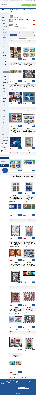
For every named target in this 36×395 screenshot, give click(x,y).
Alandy (3, 15)
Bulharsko (3, 27)
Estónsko (3, 30)
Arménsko (3, 20)
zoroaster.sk (4, 5)
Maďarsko (23, 9)
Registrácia (17, 382)
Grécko (3, 105)
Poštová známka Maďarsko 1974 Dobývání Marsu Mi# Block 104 (15, 131)
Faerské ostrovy (4, 32)
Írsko (3, 43)
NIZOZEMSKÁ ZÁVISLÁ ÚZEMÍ (5, 93)
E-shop (18, 390)
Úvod (10, 9)
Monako (3, 88)
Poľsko (3, 99)
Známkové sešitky (4, 147)
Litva (3, 52)
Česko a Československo (4, 134)
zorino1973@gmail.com (32, 383)
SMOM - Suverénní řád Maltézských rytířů (5, 124)
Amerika (3, 129)
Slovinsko (3, 110)
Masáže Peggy (18, 393)
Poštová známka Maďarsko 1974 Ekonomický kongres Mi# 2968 (29, 243)
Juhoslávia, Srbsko (4, 48)
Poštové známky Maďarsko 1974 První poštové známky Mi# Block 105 (29, 109)
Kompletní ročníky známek (4, 145)
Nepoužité (4, 58)
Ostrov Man (4, 98)
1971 (4, 67)
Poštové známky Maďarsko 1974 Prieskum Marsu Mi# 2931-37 (15, 86)
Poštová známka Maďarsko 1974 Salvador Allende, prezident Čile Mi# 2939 (15, 265)
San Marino (3, 107)
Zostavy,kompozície (4, 149)
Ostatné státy (4, 126)
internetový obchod (22, 390)
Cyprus (3, 49)
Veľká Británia (4, 120)
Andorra (3, 18)
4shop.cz (22, 391)
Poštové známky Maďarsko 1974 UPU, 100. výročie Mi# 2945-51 (29, 64)
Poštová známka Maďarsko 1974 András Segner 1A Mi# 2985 (15, 355)
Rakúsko (3, 102)
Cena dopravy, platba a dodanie (15, 0)
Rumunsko (3, 104)
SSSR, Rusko (4, 111)
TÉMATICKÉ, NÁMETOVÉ (5, 137)
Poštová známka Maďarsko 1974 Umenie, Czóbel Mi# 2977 (15, 287)
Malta (3, 85)
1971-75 (30, 9)
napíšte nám (3, 161)
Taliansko (3, 46)
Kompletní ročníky (5, 82)
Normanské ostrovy (5, 95)
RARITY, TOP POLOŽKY (3, 151)
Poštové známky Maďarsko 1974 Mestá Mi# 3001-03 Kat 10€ (15, 64)
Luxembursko (4, 55)
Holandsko (3, 91)
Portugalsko (4, 101)
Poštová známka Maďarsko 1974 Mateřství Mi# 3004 (15, 220)
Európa (3, 14)
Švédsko (3, 114)
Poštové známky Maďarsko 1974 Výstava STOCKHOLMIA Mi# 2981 (29, 176)
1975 (4, 73)
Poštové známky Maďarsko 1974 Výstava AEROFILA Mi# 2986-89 (29, 42)
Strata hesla (17, 383)
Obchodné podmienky (27, 0)
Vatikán (3, 119)
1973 (4, 70)
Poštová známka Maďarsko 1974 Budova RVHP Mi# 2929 (15, 332)
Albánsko (3, 17)
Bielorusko (3, 24)
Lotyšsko (3, 54)
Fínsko (3, 33)
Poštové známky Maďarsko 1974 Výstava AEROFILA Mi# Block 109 (15, 153)
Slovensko (3, 108)
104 (13, 378)
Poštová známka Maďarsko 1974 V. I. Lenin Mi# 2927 (29, 310)
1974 (32, 9)
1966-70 (5, 64)
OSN (3, 122)
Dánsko (3, 29)
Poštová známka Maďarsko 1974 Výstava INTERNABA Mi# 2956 (29, 198)
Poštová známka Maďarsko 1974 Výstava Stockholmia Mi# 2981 (15, 198)
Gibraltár (3, 39)
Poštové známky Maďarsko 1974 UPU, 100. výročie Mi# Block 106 (29, 86)
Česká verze (33, 0)
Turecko (3, 117)
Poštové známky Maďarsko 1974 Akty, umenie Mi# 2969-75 (15, 42)
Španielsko (3, 113)
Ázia (2, 130)
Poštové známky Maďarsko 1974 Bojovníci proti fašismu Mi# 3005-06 (15, 243)
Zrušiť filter (33, 35)
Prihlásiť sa (17, 381)
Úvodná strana (3, 9)
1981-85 (5, 76)
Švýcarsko (3, 116)
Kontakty (22, 0)
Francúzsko (3, 35)
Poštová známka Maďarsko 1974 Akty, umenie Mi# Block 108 (29, 131)
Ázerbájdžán (4, 21)
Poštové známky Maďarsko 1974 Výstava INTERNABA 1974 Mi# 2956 (15, 176)
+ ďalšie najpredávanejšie (22, 28)
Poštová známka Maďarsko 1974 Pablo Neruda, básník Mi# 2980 (29, 221)
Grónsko (3, 40)
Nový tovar (3, 154)
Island (3, 45)
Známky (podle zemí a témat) (4, 12)
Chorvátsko (4, 42)
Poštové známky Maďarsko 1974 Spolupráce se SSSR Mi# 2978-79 (15, 310)
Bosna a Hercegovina (5, 26)
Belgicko (3, 23)
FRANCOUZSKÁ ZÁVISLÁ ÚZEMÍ (4, 37)
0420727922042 (31, 381)
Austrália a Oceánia (4, 132)
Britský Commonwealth (5, 140)
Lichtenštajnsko (4, 51)
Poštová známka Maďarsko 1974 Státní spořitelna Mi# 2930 (29, 333)
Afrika (2, 127)
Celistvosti (3, 153)
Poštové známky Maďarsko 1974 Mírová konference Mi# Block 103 (29, 153)
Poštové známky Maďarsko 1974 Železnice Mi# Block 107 (15, 108)
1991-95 (5, 79)
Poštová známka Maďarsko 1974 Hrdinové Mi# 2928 (29, 287)
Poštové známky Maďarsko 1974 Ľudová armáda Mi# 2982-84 (29, 265)
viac (18, 67)
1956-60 (5, 61)
